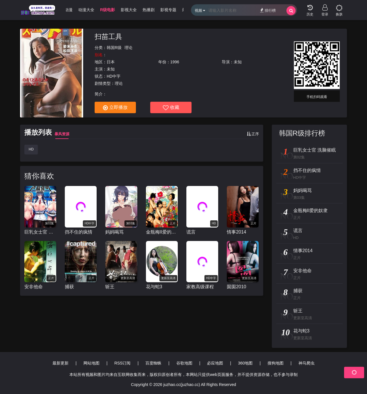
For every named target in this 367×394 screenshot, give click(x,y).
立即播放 (115, 108)
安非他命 (33, 286)
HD (31, 149)
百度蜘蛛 (153, 363)
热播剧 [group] (148, 9)
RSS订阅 (122, 363)
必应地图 (215, 363)
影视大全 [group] (129, 9)
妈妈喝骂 (114, 232)
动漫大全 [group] (86, 9)
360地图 (245, 363)
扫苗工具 (108, 36)
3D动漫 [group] (66, 9)
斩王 (109, 286)
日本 (111, 62)
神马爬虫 (306, 363)
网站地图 (91, 363)
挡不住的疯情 (78, 232)
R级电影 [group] (107, 9)
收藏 (171, 108)
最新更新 (60, 363)
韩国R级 (114, 47)
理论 (128, 47)
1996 (174, 62)
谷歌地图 (184, 363)
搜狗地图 (276, 363)
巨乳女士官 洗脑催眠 (40, 232)
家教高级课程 (200, 286)
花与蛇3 (154, 286)
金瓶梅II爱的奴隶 (162, 232)
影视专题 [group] (168, 9)
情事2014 (236, 232)
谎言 (191, 232)
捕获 (69, 286)
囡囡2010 (236, 286)
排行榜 (268, 10)
